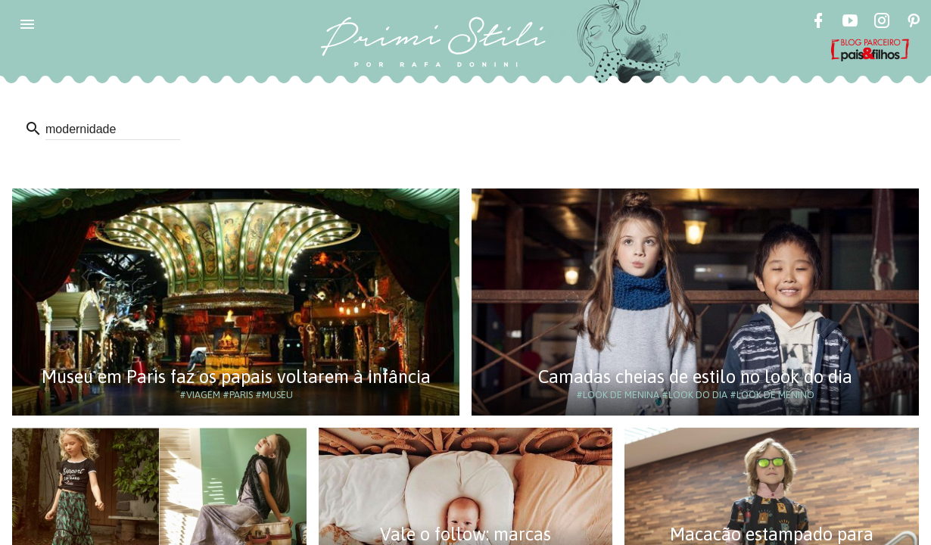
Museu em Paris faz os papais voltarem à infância (236, 376)
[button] (27, 24)
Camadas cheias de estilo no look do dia (695, 376)
